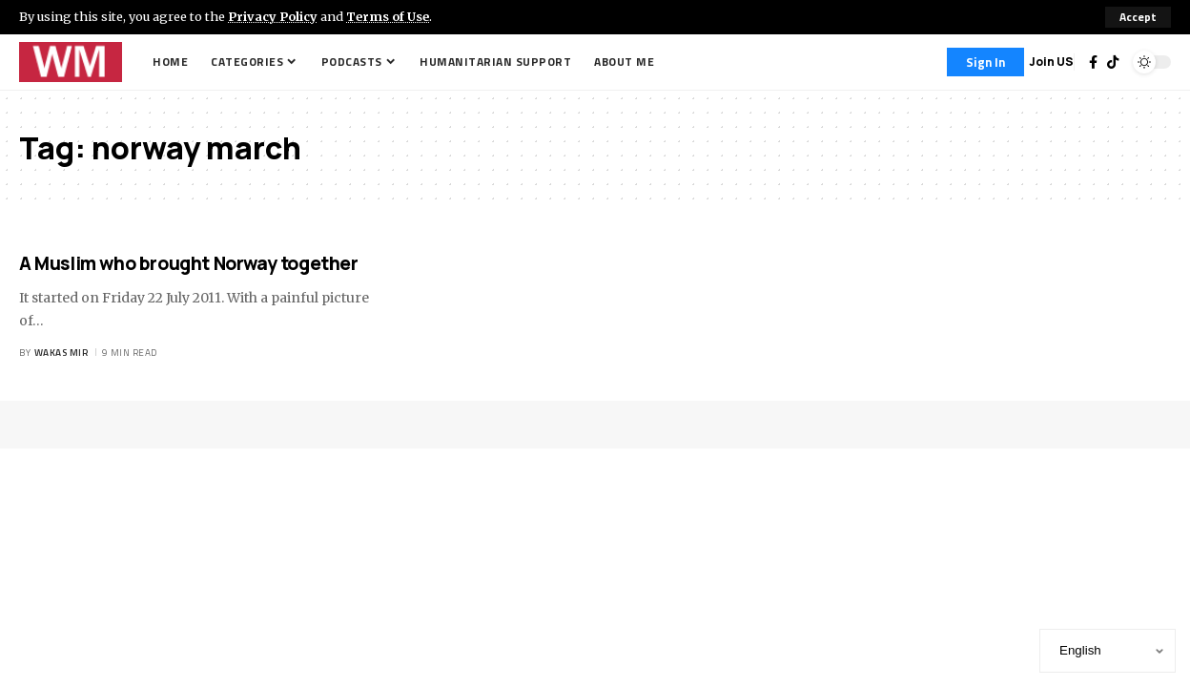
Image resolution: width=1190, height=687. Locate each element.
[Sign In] (985, 62)
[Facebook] (1093, 62)
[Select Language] (1107, 651)
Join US (1051, 61)
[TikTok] (1112, 62)
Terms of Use (387, 16)
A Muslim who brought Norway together (189, 263)
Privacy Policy (273, 16)
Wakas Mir (61, 352)
